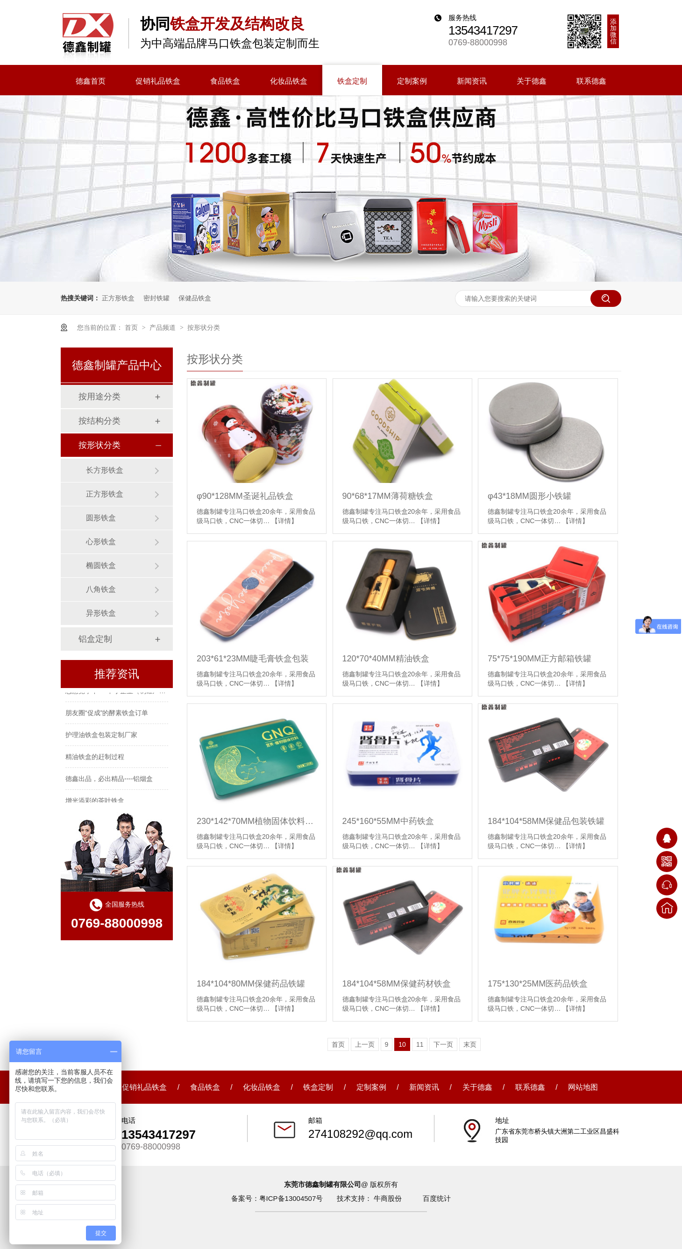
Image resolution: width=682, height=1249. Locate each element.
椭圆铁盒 (101, 565)
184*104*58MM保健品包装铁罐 (546, 821)
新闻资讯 (424, 1087)
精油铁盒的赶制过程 (94, 761)
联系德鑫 (530, 1087)
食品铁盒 (205, 1087)
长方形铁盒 (104, 470)
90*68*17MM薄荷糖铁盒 (387, 496)
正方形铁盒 (118, 298)
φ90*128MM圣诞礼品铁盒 (245, 496)
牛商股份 (388, 1198)
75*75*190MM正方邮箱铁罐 (539, 658)
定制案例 (371, 1087)
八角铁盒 (101, 589)
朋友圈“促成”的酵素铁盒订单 (106, 717)
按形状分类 (203, 327)
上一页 (365, 1044)
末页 (469, 1044)
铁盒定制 (318, 1087)
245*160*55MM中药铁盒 (388, 821)
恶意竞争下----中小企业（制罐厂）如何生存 (128, 695)
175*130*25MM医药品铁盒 (538, 983)
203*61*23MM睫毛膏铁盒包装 (253, 658)
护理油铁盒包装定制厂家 (101, 739)
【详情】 (284, 521)
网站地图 (583, 1087)
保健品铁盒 (194, 298)
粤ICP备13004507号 (291, 1198)
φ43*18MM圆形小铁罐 (529, 496)
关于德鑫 (477, 1087)
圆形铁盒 (101, 518)
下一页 (443, 1044)
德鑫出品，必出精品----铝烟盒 (109, 783)
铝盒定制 (95, 639)
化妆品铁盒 (261, 1087)
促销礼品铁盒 (144, 1087)
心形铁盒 (101, 542)
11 (420, 1044)
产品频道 (163, 327)
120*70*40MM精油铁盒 (385, 658)
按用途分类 (99, 396)
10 (402, 1044)
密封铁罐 (156, 298)
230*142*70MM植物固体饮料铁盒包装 (257, 821)
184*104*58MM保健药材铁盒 (396, 983)
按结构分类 (99, 421)
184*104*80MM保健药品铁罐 (251, 983)
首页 (132, 327)
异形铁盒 (101, 613)
